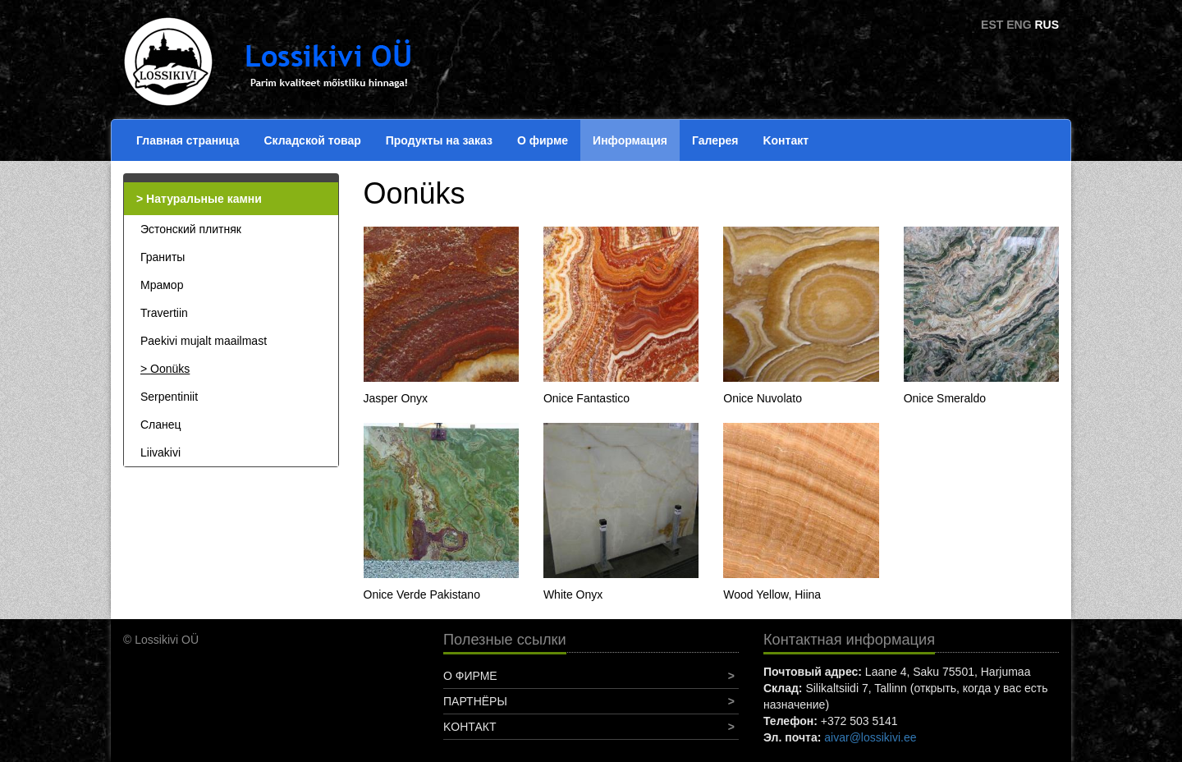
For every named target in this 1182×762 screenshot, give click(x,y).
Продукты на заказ (439, 140)
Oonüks (170, 368)
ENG (1018, 24)
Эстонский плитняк (190, 229)
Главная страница (187, 140)
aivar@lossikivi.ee (870, 737)
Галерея (715, 140)
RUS (1046, 24)
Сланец (160, 424)
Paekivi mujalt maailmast (203, 340)
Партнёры (475, 701)
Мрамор (161, 284)
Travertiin (164, 312)
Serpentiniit (169, 396)
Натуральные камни (204, 198)
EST (992, 24)
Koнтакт (786, 140)
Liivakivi (160, 452)
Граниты (162, 257)
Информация (630, 140)
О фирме (542, 140)
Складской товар (311, 140)
